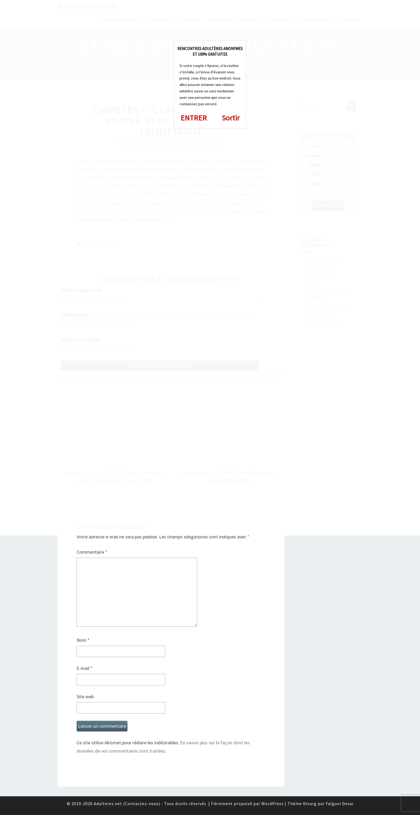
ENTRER (194, 118)
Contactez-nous (142, 803)
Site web (85, 696)
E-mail (85, 668)
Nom (83, 640)
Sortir (231, 118)
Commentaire (92, 552)
